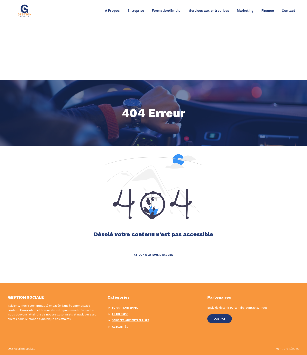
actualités (120, 327)
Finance (267, 11)
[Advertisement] (153, 50)
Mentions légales (287, 348)
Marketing (245, 11)
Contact (288, 11)
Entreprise (135, 11)
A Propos (112, 11)
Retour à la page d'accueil (153, 254)
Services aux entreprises (209, 11)
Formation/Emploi (166, 11)
